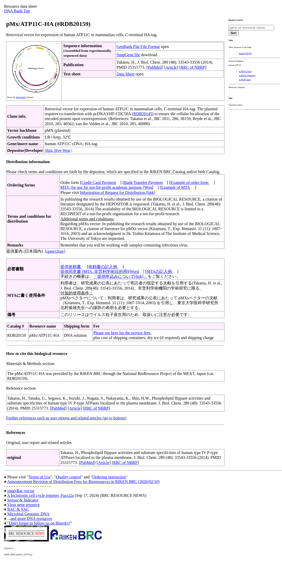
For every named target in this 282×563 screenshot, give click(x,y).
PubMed (155, 67)
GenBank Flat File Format (138, 46)
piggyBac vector (20, 491)
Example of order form (190, 182)
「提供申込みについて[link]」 (120, 276)
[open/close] (55, 251)
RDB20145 (142, 114)
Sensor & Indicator (23, 500)
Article (171, 67)
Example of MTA (176, 187)
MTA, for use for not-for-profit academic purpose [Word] (109, 187)
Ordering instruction (109, 477)
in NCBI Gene (245, 79)
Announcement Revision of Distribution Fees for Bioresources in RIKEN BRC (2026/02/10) (83, 481)
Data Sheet (126, 74)
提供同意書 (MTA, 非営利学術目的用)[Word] (102, 271)
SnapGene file (128, 55)
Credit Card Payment (98, 182)
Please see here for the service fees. (122, 333)
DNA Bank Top (17, 11)
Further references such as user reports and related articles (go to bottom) (66, 418)
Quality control (68, 477)
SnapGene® (21, 97)
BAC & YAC (18, 509)
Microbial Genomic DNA (28, 514)
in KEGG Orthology (247, 75)
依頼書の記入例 (103, 266)
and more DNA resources (31, 518)
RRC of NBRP (193, 67)
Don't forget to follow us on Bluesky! (39, 523)
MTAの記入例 (160, 271)
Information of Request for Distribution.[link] (117, 192)
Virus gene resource (23, 504)
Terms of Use (40, 477)
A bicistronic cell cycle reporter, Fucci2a (40, 495)
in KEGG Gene (245, 71)
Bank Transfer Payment (143, 182)
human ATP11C (245, 53)
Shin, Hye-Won (57, 150)
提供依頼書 (71, 266)
